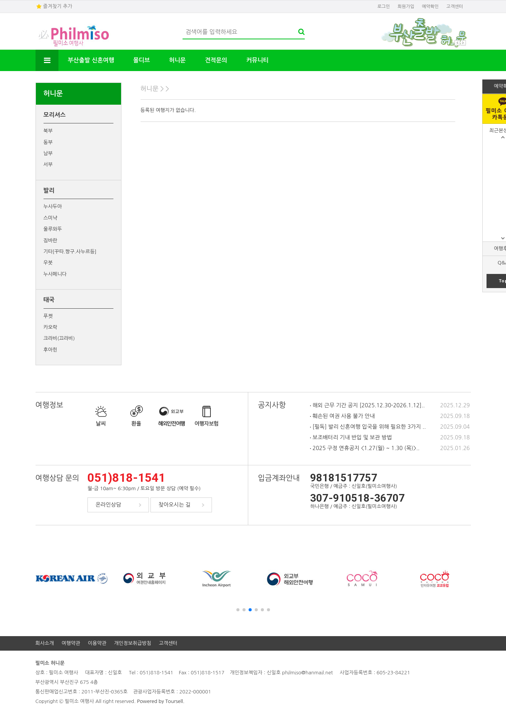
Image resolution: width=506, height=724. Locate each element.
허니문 (177, 60)
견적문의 (216, 60)
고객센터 (454, 6)
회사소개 (45, 643)
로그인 (383, 6)
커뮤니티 (257, 60)
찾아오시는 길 (174, 504)
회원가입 (406, 6)
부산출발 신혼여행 (91, 60)
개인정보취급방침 (132, 643)
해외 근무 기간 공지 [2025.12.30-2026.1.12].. (367, 405)
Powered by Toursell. (160, 701)
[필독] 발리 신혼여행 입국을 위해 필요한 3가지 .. (368, 426)
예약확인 (430, 6)
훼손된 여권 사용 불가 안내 (342, 416)
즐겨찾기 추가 (58, 6)
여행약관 (70, 643)
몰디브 (141, 60)
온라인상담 (108, 504)
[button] (237, 609)
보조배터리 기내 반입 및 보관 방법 (350, 437)
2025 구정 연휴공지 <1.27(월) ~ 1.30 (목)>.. (364, 448)
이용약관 (97, 643)
